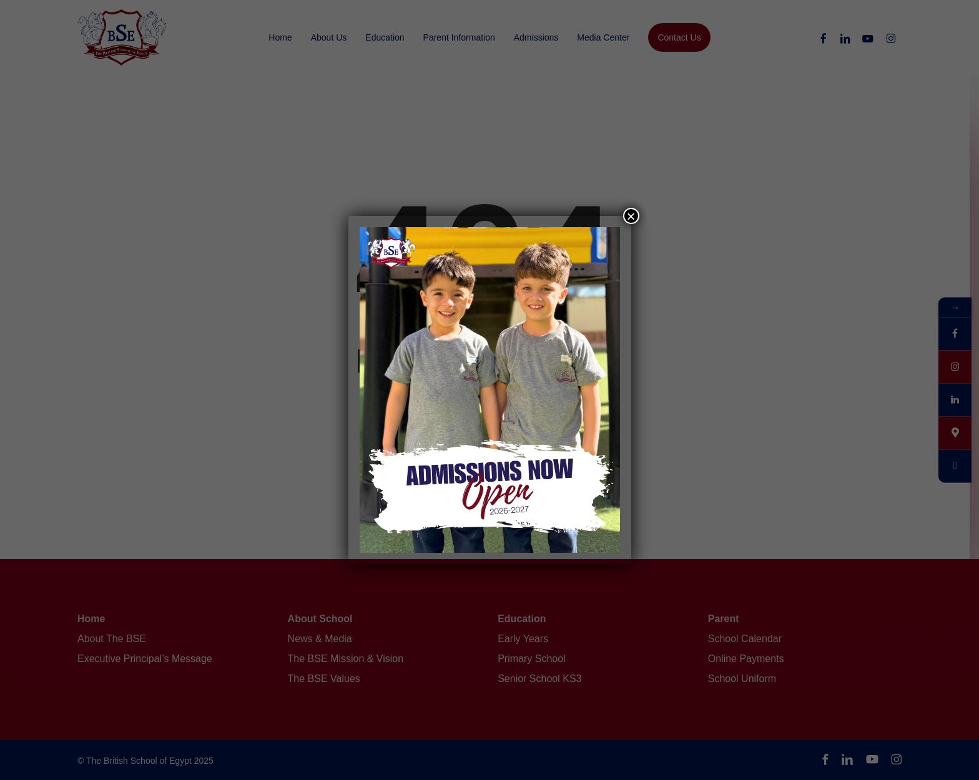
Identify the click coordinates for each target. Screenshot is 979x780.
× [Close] (630, 216)
